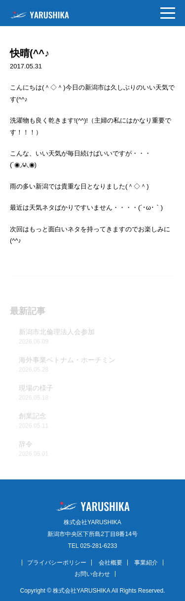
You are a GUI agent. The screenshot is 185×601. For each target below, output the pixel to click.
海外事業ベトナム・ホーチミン (97, 366)
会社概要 (110, 562)
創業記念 (97, 422)
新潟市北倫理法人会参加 (97, 338)
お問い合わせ (92, 573)
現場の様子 (97, 394)
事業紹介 (146, 562)
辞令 (97, 450)
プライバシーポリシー (56, 562)
